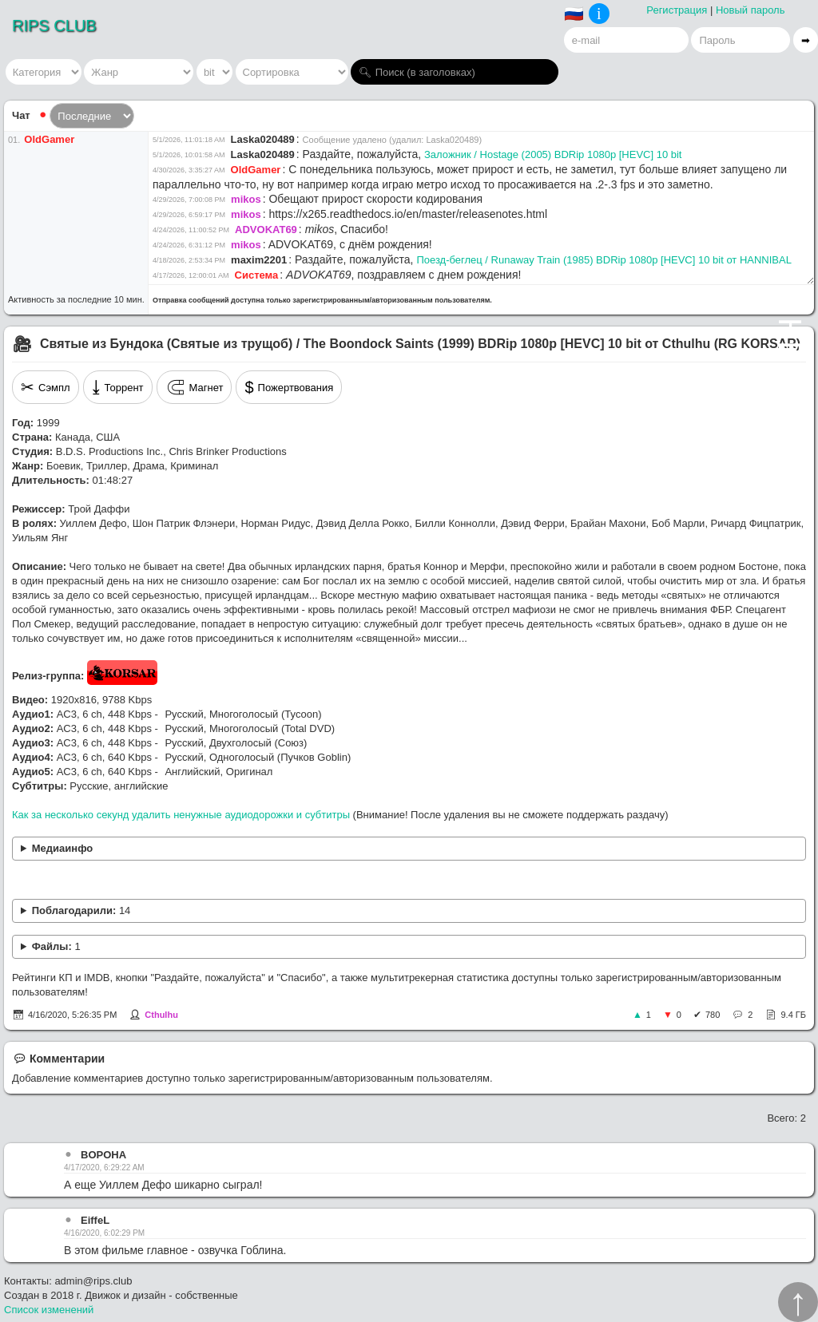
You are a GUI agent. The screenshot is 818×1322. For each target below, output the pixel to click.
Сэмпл (45, 387)
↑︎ (798, 1302)
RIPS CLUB (54, 25)
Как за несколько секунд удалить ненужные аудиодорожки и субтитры (181, 815)
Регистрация (676, 10)
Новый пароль (750, 10)
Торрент (118, 387)
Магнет (194, 387)
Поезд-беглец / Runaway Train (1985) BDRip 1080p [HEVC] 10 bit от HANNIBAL (604, 260)
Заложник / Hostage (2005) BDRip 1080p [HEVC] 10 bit (552, 154)
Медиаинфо (62, 848)
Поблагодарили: (81, 910)
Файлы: (56, 946)
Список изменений (48, 1310)
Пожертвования (288, 387)
